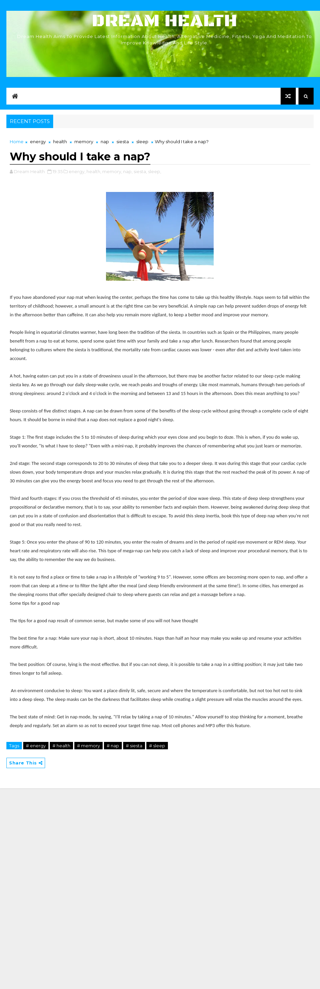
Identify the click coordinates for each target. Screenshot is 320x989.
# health (61, 745)
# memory (88, 745)
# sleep (157, 745)
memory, (112, 171)
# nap (113, 745)
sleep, (154, 171)
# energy (36, 745)
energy (38, 141)
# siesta (134, 745)
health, (93, 171)
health (60, 141)
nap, (128, 171)
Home (17, 141)
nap (105, 141)
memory (83, 141)
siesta (122, 141)
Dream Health (164, 21)
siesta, (140, 171)
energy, (77, 171)
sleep (142, 141)
